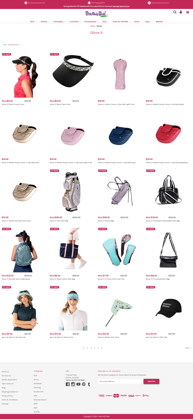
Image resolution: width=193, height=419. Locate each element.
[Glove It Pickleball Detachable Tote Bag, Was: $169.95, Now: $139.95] (168, 192)
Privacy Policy (7, 396)
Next (188, 348)
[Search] (174, 12)
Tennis (45, 22)
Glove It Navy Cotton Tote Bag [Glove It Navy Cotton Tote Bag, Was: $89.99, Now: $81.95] (62, 279)
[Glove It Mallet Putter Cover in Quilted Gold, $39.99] (24, 133)
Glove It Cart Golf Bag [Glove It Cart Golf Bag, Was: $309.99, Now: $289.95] (59, 221)
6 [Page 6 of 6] (101, 348)
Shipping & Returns (10, 392)
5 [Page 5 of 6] (98, 348)
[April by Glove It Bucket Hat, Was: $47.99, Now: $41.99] (24, 308)
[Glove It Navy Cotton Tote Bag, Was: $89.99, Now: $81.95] (72, 250)
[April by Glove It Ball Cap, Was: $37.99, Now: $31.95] (168, 308)
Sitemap (5, 404)
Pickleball (59, 22)
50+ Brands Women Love (34, 2)
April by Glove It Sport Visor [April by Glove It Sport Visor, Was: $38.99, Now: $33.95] (61, 337)
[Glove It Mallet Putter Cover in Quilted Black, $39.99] (168, 75)
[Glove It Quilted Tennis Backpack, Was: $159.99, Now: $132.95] (24, 250)
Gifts (137, 22)
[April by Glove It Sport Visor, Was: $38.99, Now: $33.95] (72, 308)
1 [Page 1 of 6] (83, 348)
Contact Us (6, 376)
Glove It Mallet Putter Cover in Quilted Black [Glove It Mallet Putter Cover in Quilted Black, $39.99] (165, 104)
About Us (5, 372)
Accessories (91, 22)
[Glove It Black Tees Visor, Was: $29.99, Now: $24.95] (72, 75)
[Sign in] (181, 12)
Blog (3, 388)
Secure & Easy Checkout (158, 2)
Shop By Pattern (121, 22)
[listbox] (15, 45)
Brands (159, 22)
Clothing (75, 22)
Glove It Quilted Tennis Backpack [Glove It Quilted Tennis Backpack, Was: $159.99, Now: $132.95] (16, 279)
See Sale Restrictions (121, 6)
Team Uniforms (8, 384)
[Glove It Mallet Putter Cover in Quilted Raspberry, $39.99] (168, 133)
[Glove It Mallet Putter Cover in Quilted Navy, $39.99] (120, 133)
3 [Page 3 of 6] (91, 348)
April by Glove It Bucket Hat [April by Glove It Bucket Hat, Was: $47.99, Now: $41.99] (14, 337)
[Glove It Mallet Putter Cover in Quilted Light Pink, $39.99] (72, 133)
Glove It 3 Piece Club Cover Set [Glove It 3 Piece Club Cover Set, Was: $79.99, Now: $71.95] (111, 279)
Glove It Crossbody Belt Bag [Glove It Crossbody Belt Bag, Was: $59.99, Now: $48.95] (158, 279)
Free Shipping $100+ (96, 2)
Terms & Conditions (10, 400)
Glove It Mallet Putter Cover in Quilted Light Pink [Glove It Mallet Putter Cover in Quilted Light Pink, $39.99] (71, 162)
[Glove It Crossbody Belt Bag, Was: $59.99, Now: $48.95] (168, 250)
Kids (105, 22)
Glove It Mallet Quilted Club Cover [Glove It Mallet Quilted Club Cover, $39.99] (16, 221)
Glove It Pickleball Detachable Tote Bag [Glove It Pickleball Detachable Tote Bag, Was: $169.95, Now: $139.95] (163, 221)
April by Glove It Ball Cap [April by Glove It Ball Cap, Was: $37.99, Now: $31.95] (156, 337)
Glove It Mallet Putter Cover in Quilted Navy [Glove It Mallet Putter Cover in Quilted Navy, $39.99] (117, 162)
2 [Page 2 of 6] (87, 348)
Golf (33, 22)
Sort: (5, 45)
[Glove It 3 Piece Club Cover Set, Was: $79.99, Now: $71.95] (120, 250)
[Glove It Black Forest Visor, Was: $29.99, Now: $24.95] (24, 75)
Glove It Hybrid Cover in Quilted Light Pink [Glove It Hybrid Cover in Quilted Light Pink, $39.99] (116, 104)
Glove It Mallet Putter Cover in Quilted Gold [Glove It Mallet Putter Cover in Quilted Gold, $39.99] (20, 162)
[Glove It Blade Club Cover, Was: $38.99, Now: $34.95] (120, 308)
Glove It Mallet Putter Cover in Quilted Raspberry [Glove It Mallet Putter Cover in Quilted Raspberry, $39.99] (167, 162)
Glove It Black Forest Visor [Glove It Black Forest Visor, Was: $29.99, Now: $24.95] (13, 104)
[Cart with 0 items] (187, 12)
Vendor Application (9, 380)
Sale (148, 22)
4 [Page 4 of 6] (94, 348)
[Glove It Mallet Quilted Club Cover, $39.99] (24, 192)
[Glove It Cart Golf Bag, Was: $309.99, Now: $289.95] (72, 192)
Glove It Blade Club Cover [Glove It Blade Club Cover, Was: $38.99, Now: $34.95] (109, 337)
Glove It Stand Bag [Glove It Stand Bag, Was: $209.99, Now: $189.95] (106, 221)
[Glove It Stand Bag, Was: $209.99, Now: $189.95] (120, 192)
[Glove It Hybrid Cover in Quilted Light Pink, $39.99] (120, 75)
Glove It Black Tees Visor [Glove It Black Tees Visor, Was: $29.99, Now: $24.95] (60, 104)
